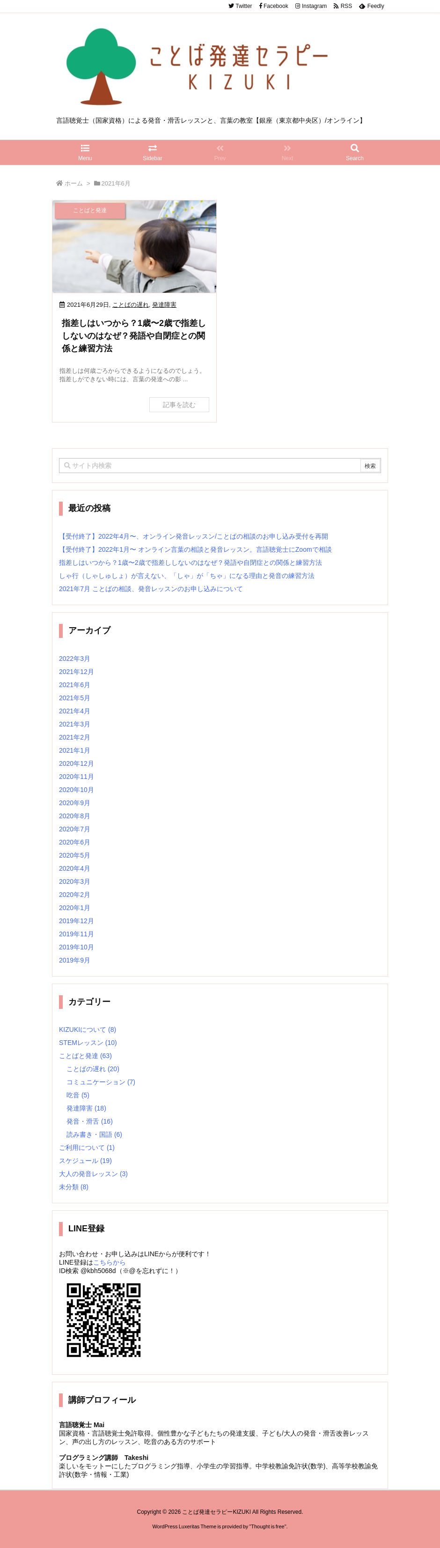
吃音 (77, 1095)
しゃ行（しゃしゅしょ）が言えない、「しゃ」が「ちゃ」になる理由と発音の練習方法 (187, 575)
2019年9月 (74, 960)
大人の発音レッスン (93, 1174)
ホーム (74, 183)
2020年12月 (76, 763)
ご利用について (87, 1147)
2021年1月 (74, 750)
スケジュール (85, 1160)
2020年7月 (74, 829)
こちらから (109, 1262)
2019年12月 (76, 921)
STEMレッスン (88, 1042)
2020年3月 (74, 881)
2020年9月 (74, 803)
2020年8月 (74, 816)
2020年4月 (74, 868)
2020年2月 (74, 894)
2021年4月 (74, 711)
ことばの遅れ (130, 304)
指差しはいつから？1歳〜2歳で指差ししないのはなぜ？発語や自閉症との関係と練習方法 (134, 335)
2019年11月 (76, 934)
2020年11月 (76, 776)
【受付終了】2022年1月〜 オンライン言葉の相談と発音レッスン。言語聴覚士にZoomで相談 (195, 549)
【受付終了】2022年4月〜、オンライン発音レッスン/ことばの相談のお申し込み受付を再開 (193, 536)
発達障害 (164, 304)
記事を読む (179, 404)
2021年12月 (76, 671)
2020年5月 (74, 855)
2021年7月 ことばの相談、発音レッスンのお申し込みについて (151, 589)
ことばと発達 (85, 1055)
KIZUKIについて (87, 1029)
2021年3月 (74, 724)
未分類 (73, 1187)
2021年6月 (74, 685)
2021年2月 (74, 737)
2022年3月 (74, 658)
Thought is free (267, 1526)
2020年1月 (74, 907)
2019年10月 (76, 947)
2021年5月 (74, 698)
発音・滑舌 (89, 1121)
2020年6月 (74, 842)
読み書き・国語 (94, 1134)
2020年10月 (76, 789)
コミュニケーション (100, 1082)
